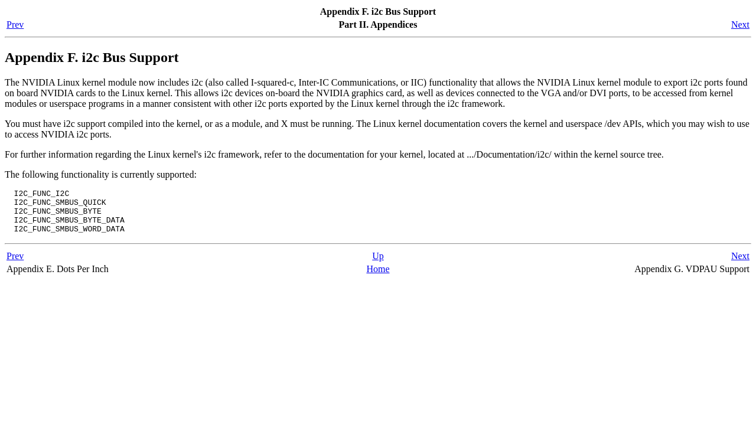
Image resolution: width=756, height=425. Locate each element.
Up (378, 265)
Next (740, 24)
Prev (15, 24)
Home (377, 278)
